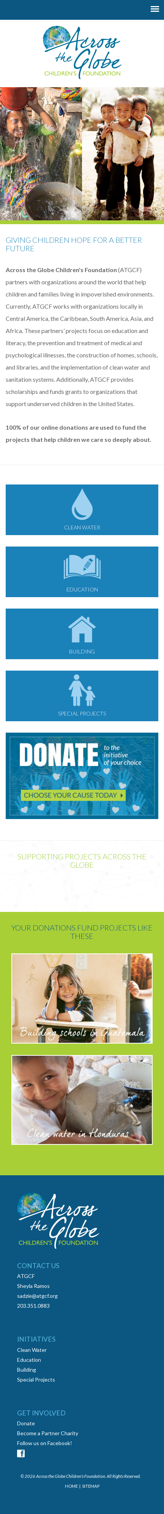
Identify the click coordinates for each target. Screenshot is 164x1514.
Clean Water (32, 1350)
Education (29, 1359)
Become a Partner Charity (47, 1433)
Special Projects (36, 1379)
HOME (71, 1486)
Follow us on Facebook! (44, 1443)
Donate (26, 1423)
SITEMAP (90, 1486)
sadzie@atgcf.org (37, 1295)
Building (26, 1369)
